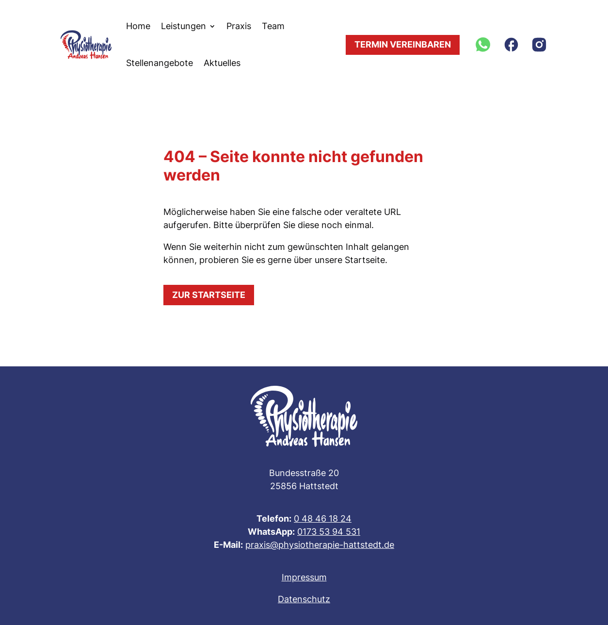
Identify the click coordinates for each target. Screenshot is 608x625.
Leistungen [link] (183, 26)
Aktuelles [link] (222, 63)
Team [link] (273, 26)
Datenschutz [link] (304, 599)
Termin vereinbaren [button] (402, 44)
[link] (86, 45)
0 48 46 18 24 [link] (323, 518)
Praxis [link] (238, 26)
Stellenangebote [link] (159, 63)
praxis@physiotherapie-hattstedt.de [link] (319, 545)
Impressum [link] (304, 577)
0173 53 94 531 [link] (328, 531)
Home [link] (138, 26)
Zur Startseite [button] (208, 295)
